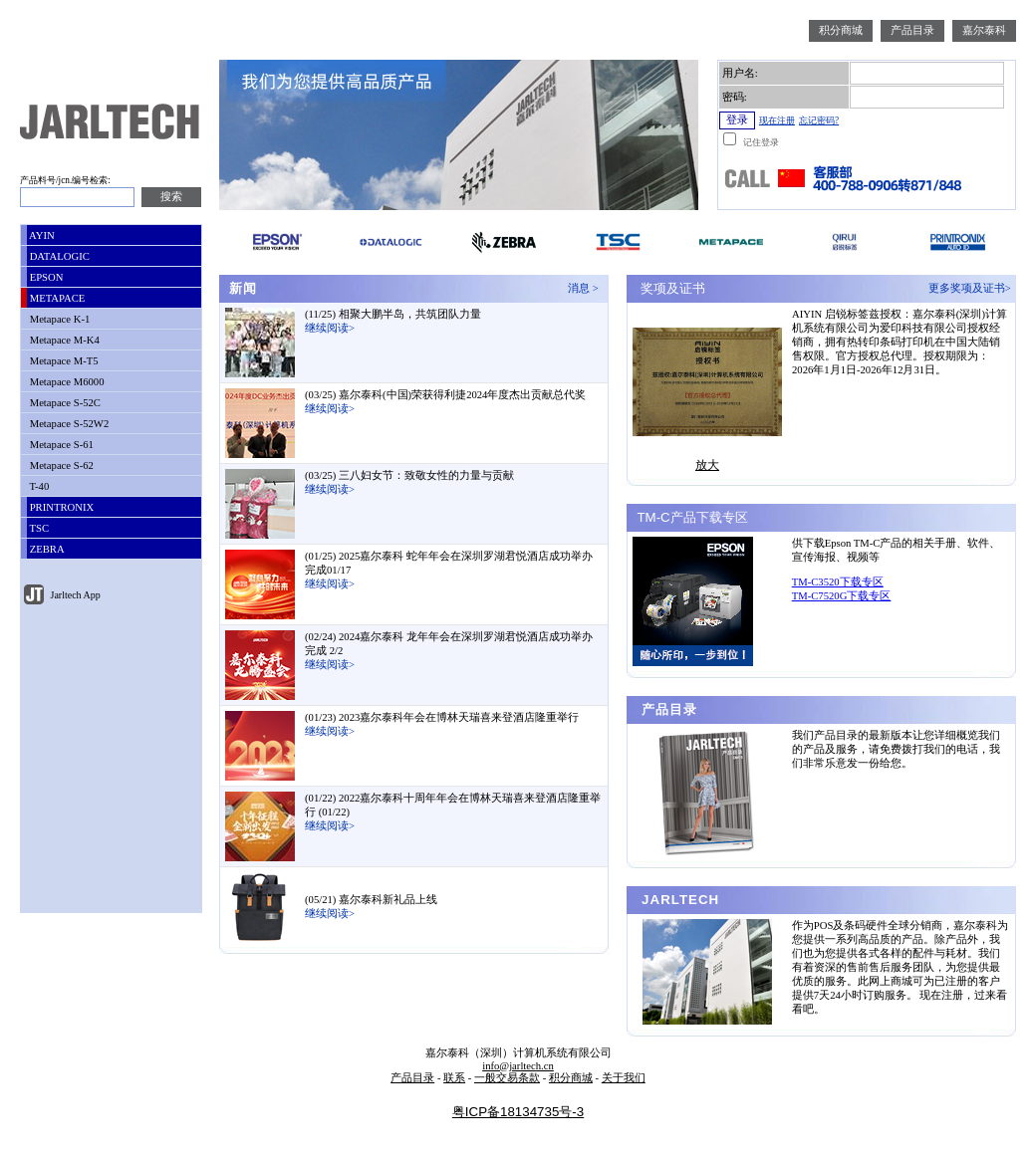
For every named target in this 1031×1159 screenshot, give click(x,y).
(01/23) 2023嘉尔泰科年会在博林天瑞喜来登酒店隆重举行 (442, 717)
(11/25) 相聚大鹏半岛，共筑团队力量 (393, 314)
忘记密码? (819, 120)
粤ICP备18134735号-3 (518, 1111)
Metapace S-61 (60, 444)
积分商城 (841, 30)
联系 (454, 1077)
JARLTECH (678, 899)
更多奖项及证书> (972, 288)
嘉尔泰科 (984, 30)
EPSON (45, 277)
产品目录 (912, 30)
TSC (38, 528)
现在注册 (777, 120)
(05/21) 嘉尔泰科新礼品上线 (371, 899)
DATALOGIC (58, 256)
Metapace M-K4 (63, 340)
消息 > (586, 288)
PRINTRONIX (60, 507)
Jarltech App (74, 594)
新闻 (240, 288)
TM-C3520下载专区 (838, 582)
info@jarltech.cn (518, 1065)
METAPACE (56, 298)
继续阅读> (330, 328)
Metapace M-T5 (63, 360)
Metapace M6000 (66, 381)
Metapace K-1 (58, 319)
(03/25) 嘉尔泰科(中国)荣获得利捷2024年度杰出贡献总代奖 (445, 394)
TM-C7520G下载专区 (842, 595)
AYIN (41, 235)
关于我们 (623, 1077)
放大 (707, 465)
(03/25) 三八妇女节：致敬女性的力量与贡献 (409, 475)
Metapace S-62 (60, 465)
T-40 (38, 486)
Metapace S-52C (64, 402)
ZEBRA (46, 549)
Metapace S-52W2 (68, 423)
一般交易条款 (507, 1077)
